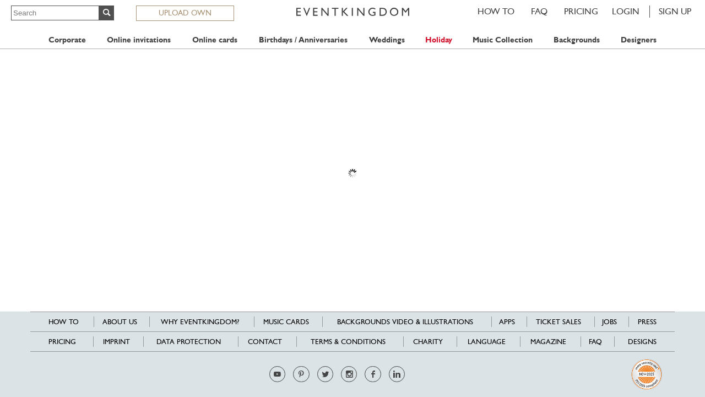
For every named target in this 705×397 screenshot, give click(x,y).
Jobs (609, 322)
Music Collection (503, 40)
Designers (639, 40)
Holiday (438, 40)
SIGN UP (675, 11)
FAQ (539, 11)
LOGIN (625, 11)
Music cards (286, 322)
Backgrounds (577, 40)
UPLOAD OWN (185, 12)
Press (647, 322)
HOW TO (496, 11)
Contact (265, 341)
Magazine (548, 341)
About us (119, 322)
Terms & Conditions (348, 341)
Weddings (387, 40)
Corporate (67, 40)
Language (487, 341)
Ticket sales (558, 322)
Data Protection (188, 341)
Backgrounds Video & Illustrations (405, 322)
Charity (428, 341)
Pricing (581, 11)
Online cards (214, 40)
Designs (642, 341)
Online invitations (139, 40)
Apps (507, 322)
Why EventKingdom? (200, 322)
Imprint (116, 341)
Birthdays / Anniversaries (303, 40)
